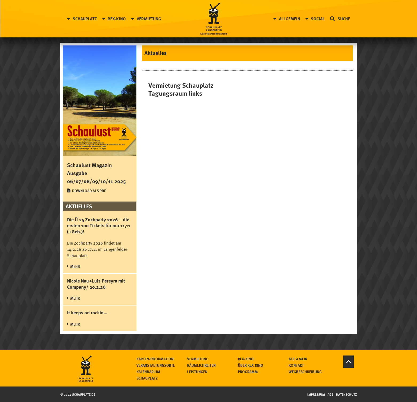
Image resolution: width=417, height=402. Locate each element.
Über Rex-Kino (250, 365)
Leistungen (197, 371)
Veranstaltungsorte (155, 365)
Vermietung (149, 18)
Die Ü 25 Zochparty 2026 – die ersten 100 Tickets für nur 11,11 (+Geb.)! (98, 225)
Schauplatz (85, 18)
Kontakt (296, 365)
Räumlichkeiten (201, 365)
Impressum (316, 394)
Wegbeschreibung (305, 371)
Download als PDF (89, 190)
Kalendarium (148, 371)
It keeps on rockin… (87, 312)
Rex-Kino (117, 18)
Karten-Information (155, 359)
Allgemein (289, 18)
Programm (248, 371)
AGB (330, 394)
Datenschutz (346, 394)
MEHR (75, 266)
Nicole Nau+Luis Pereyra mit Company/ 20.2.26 (96, 284)
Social (318, 18)
